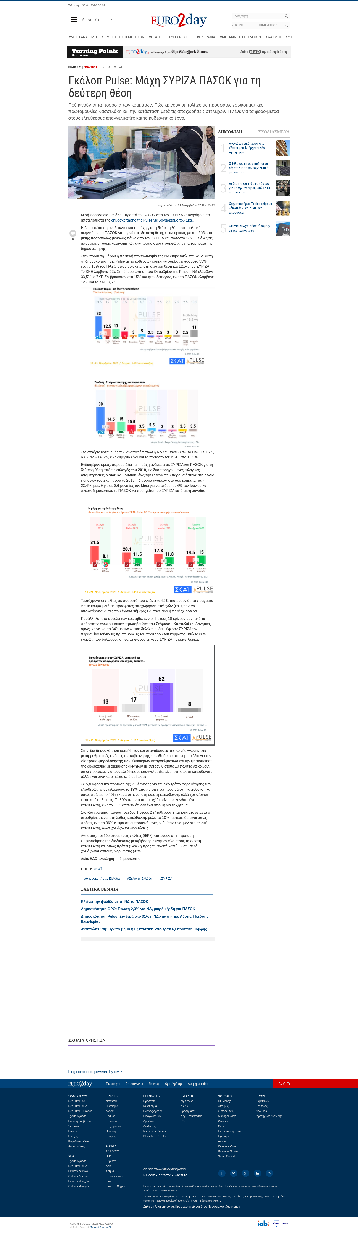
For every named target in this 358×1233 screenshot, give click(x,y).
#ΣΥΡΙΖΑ (165, 878)
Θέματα (222, 1126)
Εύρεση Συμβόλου (79, 1121)
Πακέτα (72, 1131)
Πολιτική (111, 1131)
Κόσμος (110, 1116)
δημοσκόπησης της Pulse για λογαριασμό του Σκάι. (152, 220)
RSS (184, 1121)
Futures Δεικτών (78, 1171)
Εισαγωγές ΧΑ (152, 1116)
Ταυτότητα (113, 1084)
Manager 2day (227, 1116)
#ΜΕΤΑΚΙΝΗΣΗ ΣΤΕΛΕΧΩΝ (240, 37)
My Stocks (187, 1101)
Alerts (184, 1106)
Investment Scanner (155, 1131)
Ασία (109, 1166)
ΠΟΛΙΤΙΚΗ (90, 67)
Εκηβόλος (262, 1106)
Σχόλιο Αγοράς (77, 1116)
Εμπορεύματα (114, 1176)
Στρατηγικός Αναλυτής (269, 1116)
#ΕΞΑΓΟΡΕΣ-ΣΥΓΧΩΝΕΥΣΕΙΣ (170, 37)
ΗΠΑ (109, 1156)
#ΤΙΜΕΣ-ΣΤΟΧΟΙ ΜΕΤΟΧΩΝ (122, 37)
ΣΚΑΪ (97, 869)
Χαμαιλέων (262, 1101)
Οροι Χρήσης (173, 1084)
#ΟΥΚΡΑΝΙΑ (206, 37)
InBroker (172, 1190)
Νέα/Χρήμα (150, 1106)
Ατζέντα (223, 1141)
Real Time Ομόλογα (80, 1111)
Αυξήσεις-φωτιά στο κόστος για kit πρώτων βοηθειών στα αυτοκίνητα (249, 188)
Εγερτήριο (224, 1136)
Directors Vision (227, 1146)
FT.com (149, 1175)
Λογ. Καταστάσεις (191, 1116)
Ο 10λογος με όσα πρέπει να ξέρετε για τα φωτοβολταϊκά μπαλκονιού (248, 168)
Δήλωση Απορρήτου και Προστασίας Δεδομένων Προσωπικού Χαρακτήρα (191, 1206)
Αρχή (282, 1083)
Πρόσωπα (149, 1101)
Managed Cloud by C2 (100, 1227)
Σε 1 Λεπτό (112, 1151)
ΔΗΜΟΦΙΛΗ (230, 132)
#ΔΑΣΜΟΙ (273, 37)
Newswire (112, 1101)
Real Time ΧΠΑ (77, 1106)
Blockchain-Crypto (154, 1136)
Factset (181, 1175)
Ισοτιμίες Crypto (115, 1186)
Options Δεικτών (78, 1176)
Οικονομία (112, 1106)
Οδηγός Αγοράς (153, 1111)
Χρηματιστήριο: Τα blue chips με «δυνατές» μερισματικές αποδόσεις (250, 208)
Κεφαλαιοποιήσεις (79, 1141)
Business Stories (228, 1151)
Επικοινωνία (134, 1084)
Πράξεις (73, 1136)
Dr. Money (224, 1101)
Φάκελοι (223, 1121)
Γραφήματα (188, 1111)
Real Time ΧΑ (76, 1101)
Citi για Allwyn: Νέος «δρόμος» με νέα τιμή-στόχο (249, 228)
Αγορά (110, 1111)
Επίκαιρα (111, 1121)
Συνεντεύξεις (226, 1111)
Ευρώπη (111, 1161)
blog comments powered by (95, 1072)
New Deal (262, 1111)
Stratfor (165, 1175)
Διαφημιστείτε (198, 1084)
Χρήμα (110, 1171)
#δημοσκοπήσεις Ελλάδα (102, 878)
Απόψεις (223, 1106)
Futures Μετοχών (79, 1181)
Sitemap (154, 1084)
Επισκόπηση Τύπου (230, 1131)
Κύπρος (111, 1136)
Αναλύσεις (149, 1126)
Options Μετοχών (79, 1186)
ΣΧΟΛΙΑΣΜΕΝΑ (274, 132)
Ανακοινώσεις (76, 1146)
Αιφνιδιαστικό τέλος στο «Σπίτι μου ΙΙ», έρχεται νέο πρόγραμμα (247, 147)
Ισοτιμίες (111, 1181)
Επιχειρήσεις (113, 1126)
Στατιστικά (74, 1126)
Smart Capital (226, 1156)
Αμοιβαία (148, 1121)
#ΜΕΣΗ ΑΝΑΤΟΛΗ (82, 37)
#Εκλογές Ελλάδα (139, 878)
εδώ (255, 52)
